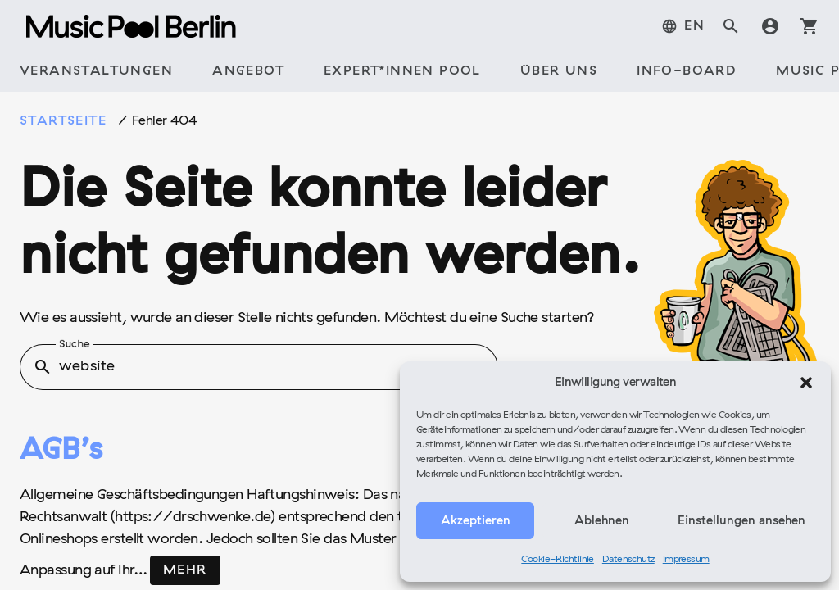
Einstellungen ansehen (741, 521)
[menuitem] (683, 26)
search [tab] (731, 26)
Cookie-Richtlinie (557, 560)
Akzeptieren (475, 521)
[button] (806, 382)
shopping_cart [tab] (809, 26)
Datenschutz (628, 560)
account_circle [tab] (770, 26)
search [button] (42, 367)
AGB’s (61, 451)
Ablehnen (601, 521)
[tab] (96, 72)
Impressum (686, 560)
